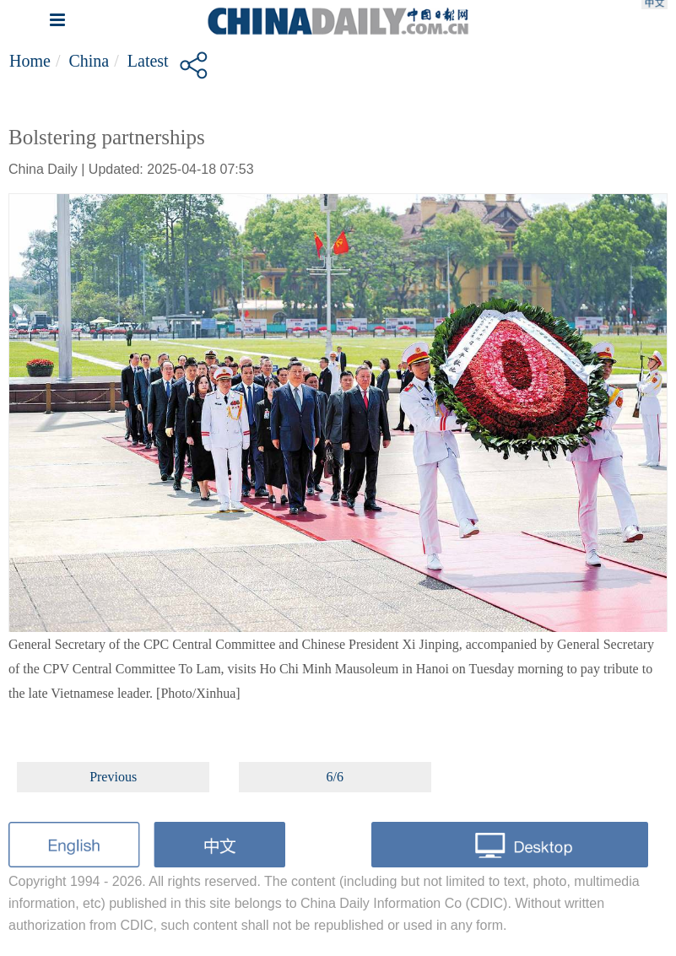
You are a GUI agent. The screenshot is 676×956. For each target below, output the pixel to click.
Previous (113, 777)
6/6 (335, 777)
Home (30, 60)
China (88, 60)
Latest (148, 60)
